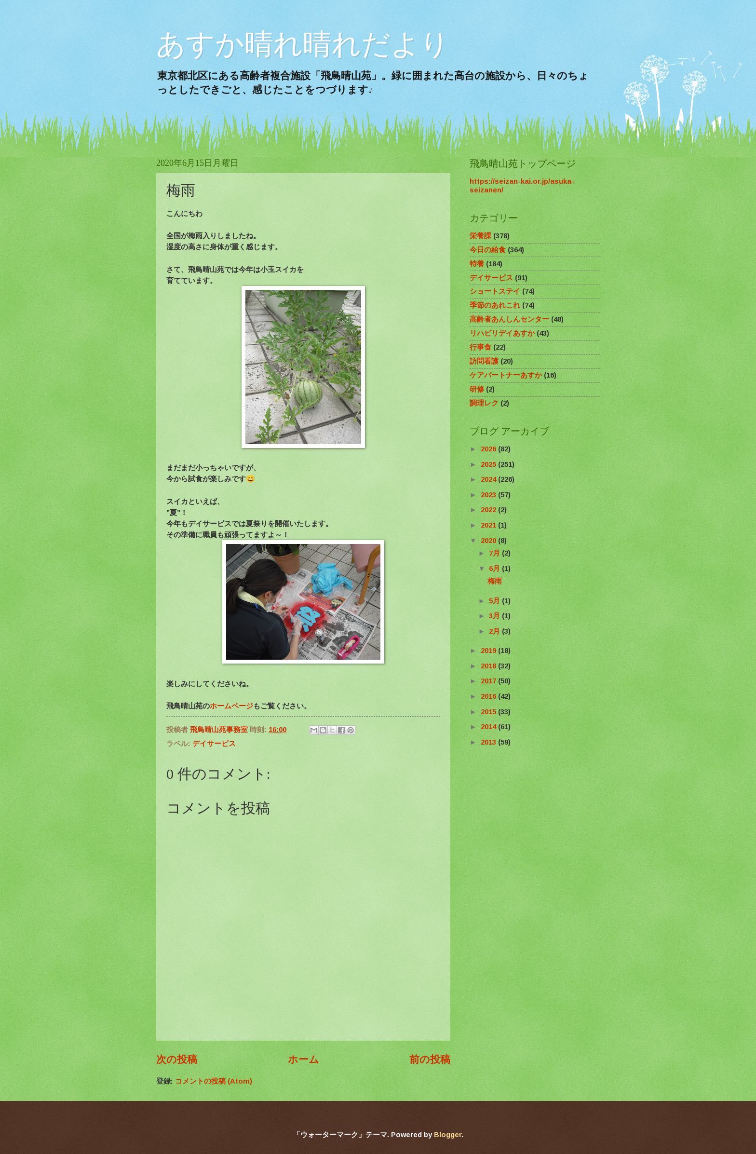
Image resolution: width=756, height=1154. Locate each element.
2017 (489, 681)
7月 (495, 553)
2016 (489, 696)
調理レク (484, 403)
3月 (495, 616)
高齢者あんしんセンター (509, 319)
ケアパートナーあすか (506, 375)
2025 (489, 464)
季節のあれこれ (495, 305)
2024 (489, 479)
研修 (477, 389)
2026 (489, 449)
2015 (489, 712)
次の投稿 (176, 1059)
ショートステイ (495, 291)
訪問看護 (484, 361)
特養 (477, 264)
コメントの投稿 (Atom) (213, 1081)
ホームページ (231, 706)
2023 (489, 495)
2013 (489, 742)
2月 (495, 631)
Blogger (447, 1135)
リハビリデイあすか (502, 333)
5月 (495, 601)
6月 (495, 568)
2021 (489, 525)
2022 (489, 510)
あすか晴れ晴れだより (302, 44)
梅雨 (494, 581)
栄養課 (480, 236)
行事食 (480, 347)
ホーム (303, 1059)
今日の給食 (488, 250)
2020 (489, 540)
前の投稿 (429, 1059)
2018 (489, 666)
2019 (489, 650)
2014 (489, 727)
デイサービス (214, 743)
